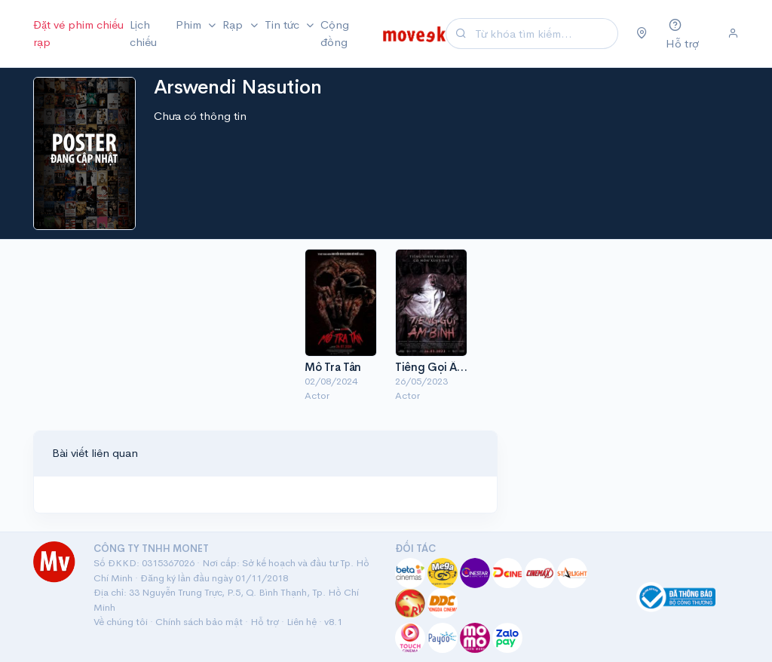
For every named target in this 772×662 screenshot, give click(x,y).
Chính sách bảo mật (199, 621)
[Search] (544, 33)
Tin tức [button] (283, 24)
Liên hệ (301, 621)
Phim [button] (190, 24)
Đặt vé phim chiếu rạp (78, 33)
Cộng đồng (334, 33)
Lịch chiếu (143, 33)
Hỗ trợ (264, 621)
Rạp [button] (234, 24)
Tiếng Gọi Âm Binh (443, 367)
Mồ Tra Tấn (333, 367)
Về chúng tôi (120, 621)
